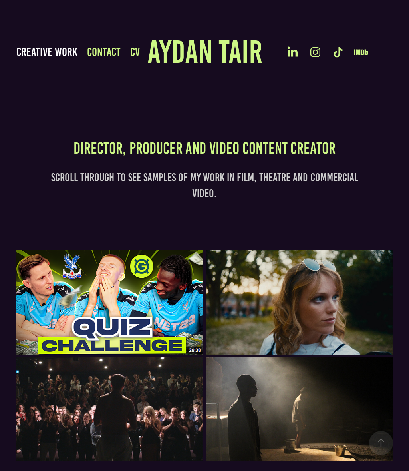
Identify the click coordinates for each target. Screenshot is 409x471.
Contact (104, 52)
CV (135, 52)
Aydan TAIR (204, 51)
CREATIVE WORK (46, 52)
